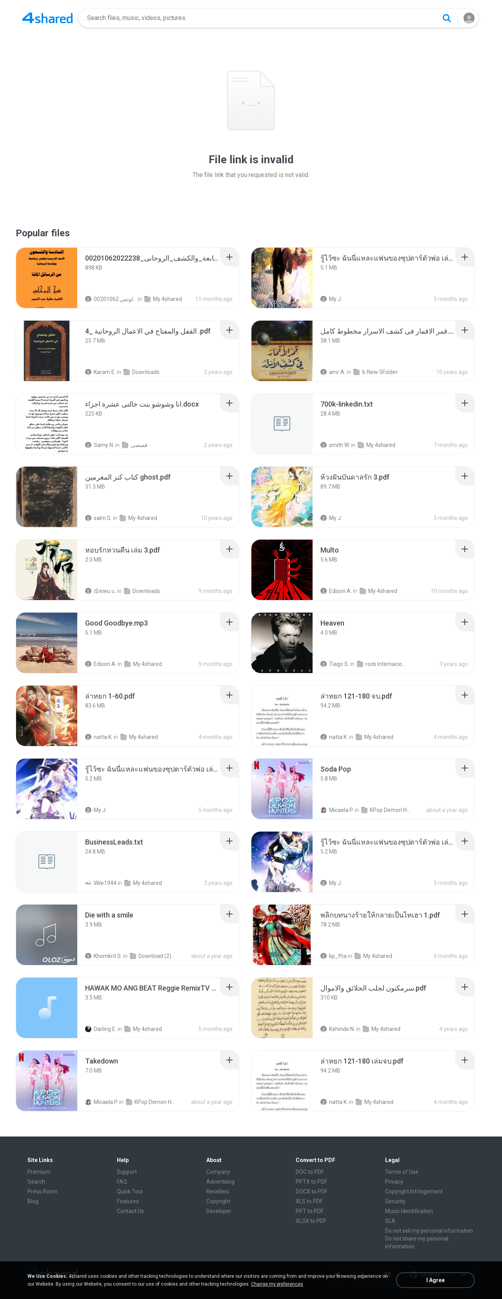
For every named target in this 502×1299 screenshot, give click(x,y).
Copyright (218, 1201)
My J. (331, 299)
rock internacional (382, 664)
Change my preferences (277, 1284)
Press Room (42, 1191)
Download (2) (150, 956)
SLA (390, 1221)
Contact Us (130, 1211)
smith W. (335, 445)
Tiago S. (334, 664)
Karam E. (100, 372)
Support (127, 1172)
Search (36, 1182)
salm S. (98, 518)
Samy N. (99, 445)
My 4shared (163, 299)
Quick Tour (130, 1191)
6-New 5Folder (375, 372)
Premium (39, 1172)
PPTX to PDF (311, 1182)
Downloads (142, 372)
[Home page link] (47, 18)
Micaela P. (336, 810)
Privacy (394, 1182)
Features (128, 1201)
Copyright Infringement (414, 1191)
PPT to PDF (310, 1211)
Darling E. (100, 1029)
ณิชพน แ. (100, 591)
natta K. (99, 737)
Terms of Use (401, 1172)
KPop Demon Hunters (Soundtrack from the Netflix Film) (387, 810)
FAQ (122, 1182)
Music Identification (409, 1211)
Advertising (220, 1182)
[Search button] (446, 18)
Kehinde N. (337, 1029)
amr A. (333, 372)
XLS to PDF (309, 1201)
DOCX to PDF (311, 1191)
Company (218, 1172)
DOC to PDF (310, 1172)
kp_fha (333, 956)
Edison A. (336, 591)
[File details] (46, 278)
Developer (218, 1211)
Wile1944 (100, 883)
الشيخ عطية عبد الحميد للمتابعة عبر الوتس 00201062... (110, 299)
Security (395, 1201)
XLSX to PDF (311, 1221)
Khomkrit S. (103, 956)
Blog (32, 1201)
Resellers (217, 1191)
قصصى (134, 445)
